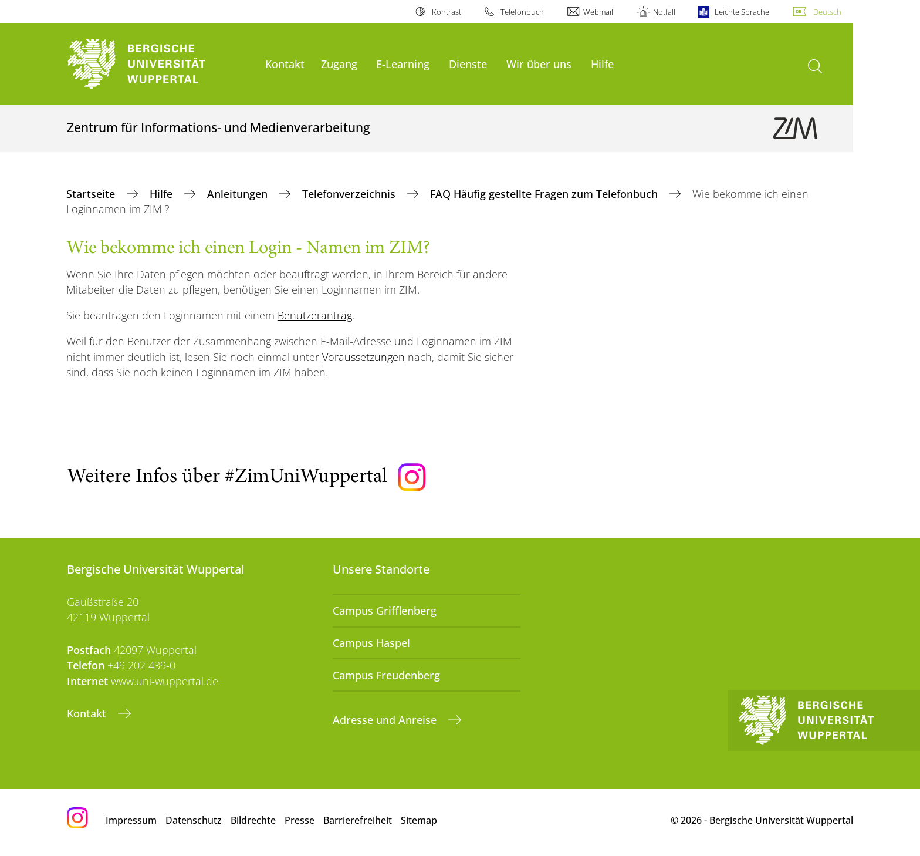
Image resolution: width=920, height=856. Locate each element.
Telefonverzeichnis (350, 194)
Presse (299, 820)
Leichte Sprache (742, 11)
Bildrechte (253, 820)
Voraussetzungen (363, 357)
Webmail (598, 11)
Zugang (339, 63)
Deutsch (827, 11)
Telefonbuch (522, 11)
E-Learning (402, 63)
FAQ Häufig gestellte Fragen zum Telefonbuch (545, 194)
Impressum (131, 820)
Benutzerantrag (315, 315)
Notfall (664, 11)
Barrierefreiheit (357, 820)
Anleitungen (238, 194)
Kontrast (446, 11)
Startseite (92, 194)
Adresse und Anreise (386, 720)
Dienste (468, 63)
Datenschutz (193, 820)
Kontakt (285, 63)
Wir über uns (538, 63)
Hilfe (602, 63)
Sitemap (419, 820)
